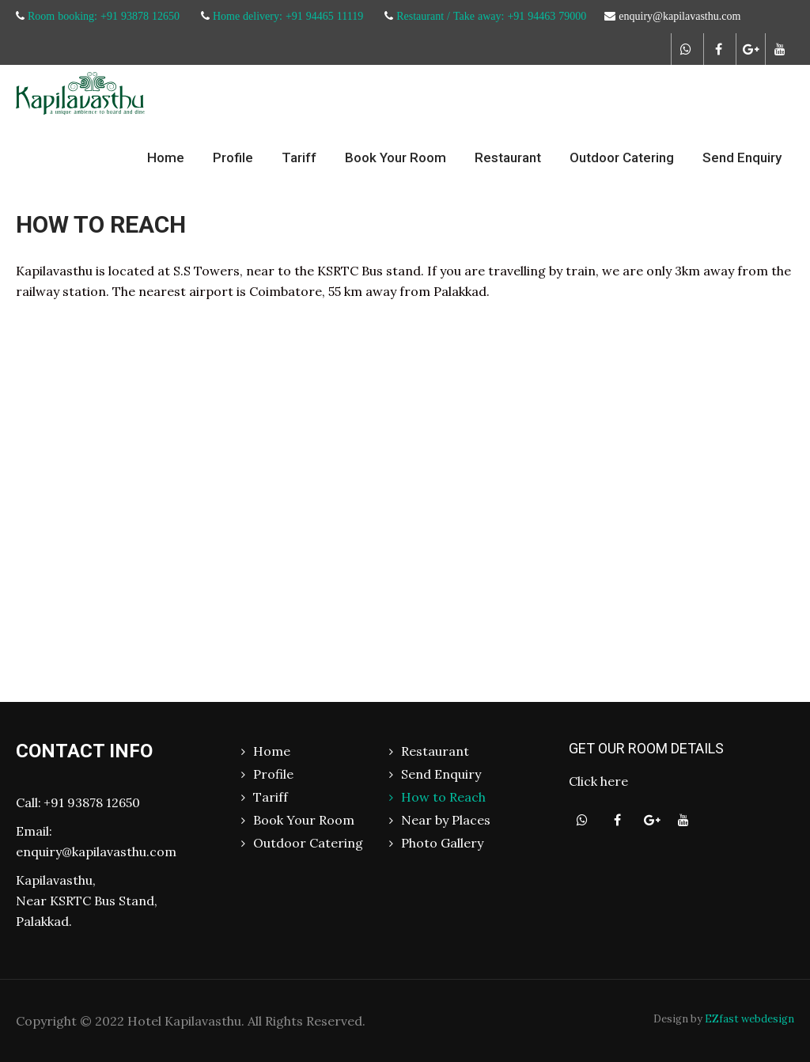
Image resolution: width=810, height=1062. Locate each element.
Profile (233, 157)
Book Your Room (395, 157)
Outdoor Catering (622, 157)
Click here (598, 781)
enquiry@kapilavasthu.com (96, 851)
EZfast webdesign (749, 1019)
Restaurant (508, 157)
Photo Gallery (442, 843)
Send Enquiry (742, 157)
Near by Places (445, 820)
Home (165, 157)
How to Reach (443, 797)
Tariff (299, 157)
